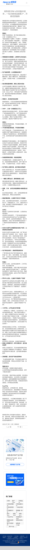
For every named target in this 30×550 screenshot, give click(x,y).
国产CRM (13, 501)
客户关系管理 (10, 523)
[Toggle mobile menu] (27, 3)
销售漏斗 (20, 514)
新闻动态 (16, 424)
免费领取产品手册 (15, 464)
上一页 (9, 427)
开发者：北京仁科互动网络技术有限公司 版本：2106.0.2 (17, 538)
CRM (8, 501)
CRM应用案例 (10, 504)
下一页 (19, 427)
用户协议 (10, 537)
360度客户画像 (19, 517)
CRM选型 (21, 501)
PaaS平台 (10, 517)
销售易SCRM (18, 523)
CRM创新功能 (19, 504)
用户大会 (11, 526)
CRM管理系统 (10, 507)
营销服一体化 (19, 511)
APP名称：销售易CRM (7, 536)
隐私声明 (22, 536)
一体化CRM (19, 507)
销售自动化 (19, 520)
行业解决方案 (10, 511)
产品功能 (16, 536)
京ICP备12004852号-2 (11, 542)
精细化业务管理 (10, 520)
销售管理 (14, 514)
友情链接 (16, 537)
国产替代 (8, 514)
